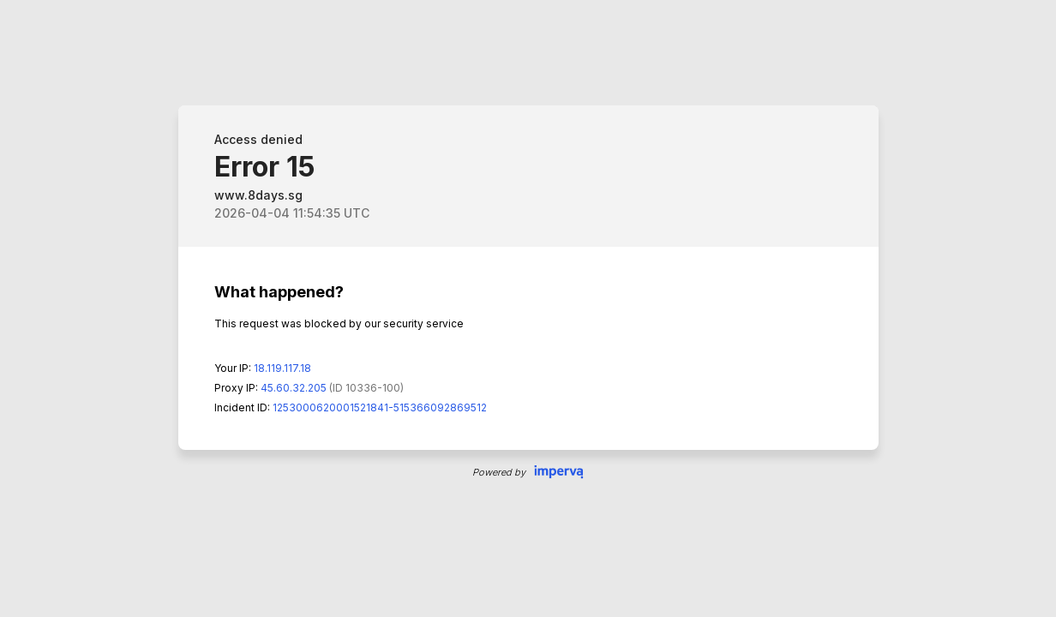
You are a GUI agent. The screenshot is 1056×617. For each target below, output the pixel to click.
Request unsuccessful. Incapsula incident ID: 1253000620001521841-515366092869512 (528, 308)
